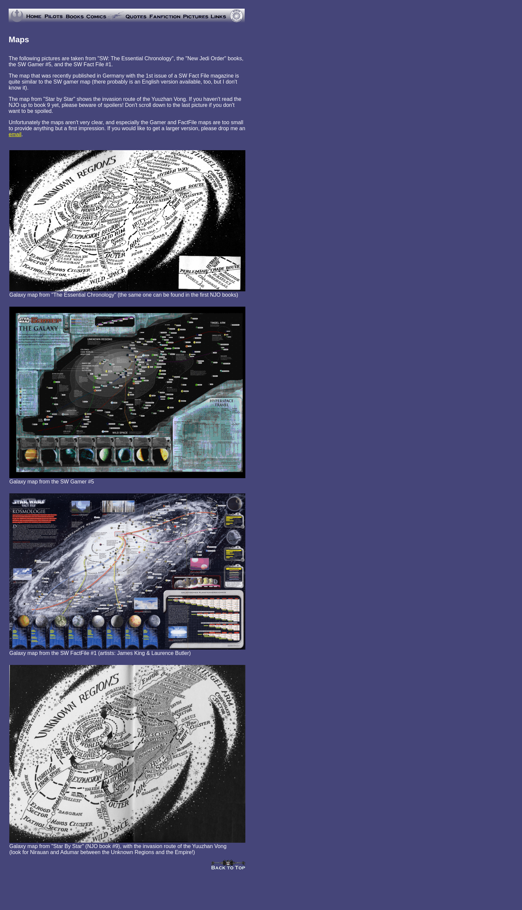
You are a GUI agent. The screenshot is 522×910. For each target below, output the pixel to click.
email (15, 134)
